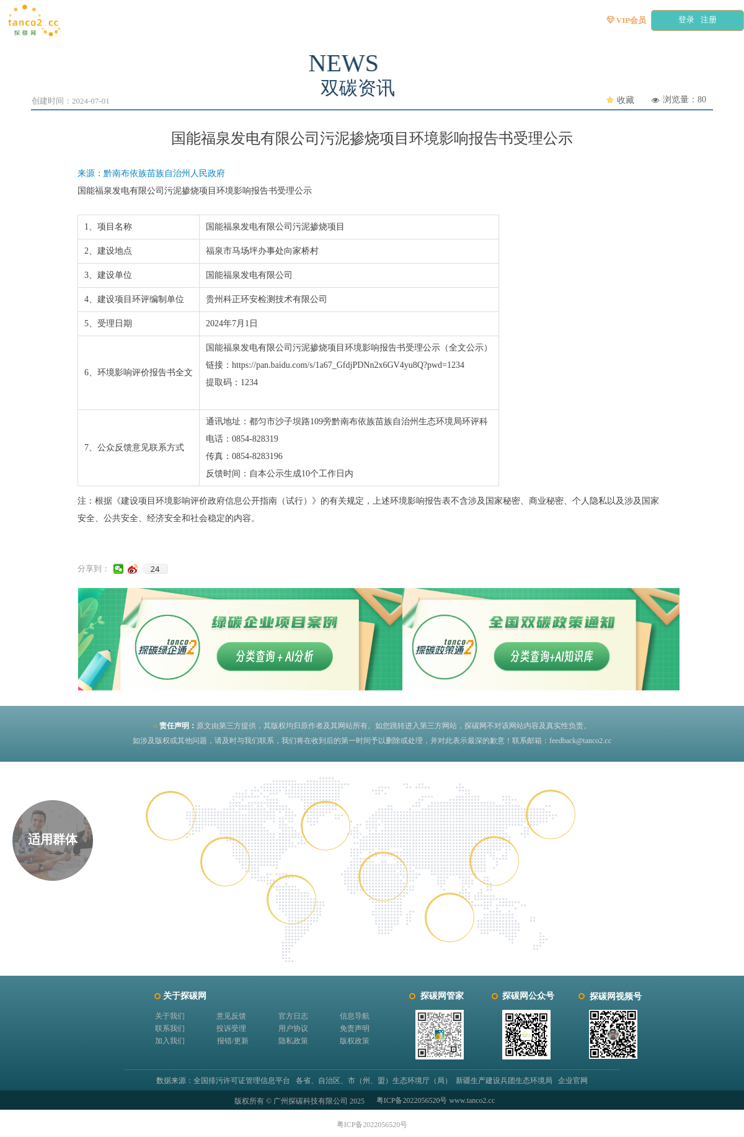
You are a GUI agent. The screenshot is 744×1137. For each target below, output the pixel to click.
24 (155, 569)
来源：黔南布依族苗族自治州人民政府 (151, 173)
